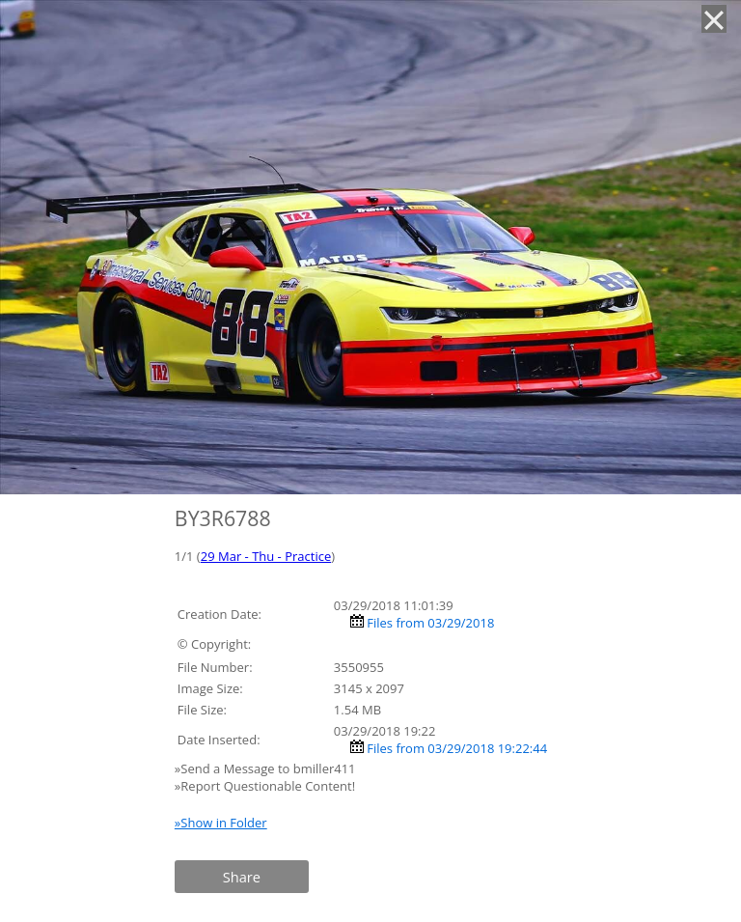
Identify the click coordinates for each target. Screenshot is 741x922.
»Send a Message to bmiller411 (267, 768)
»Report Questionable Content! (265, 786)
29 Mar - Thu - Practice (266, 556)
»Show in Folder (221, 822)
